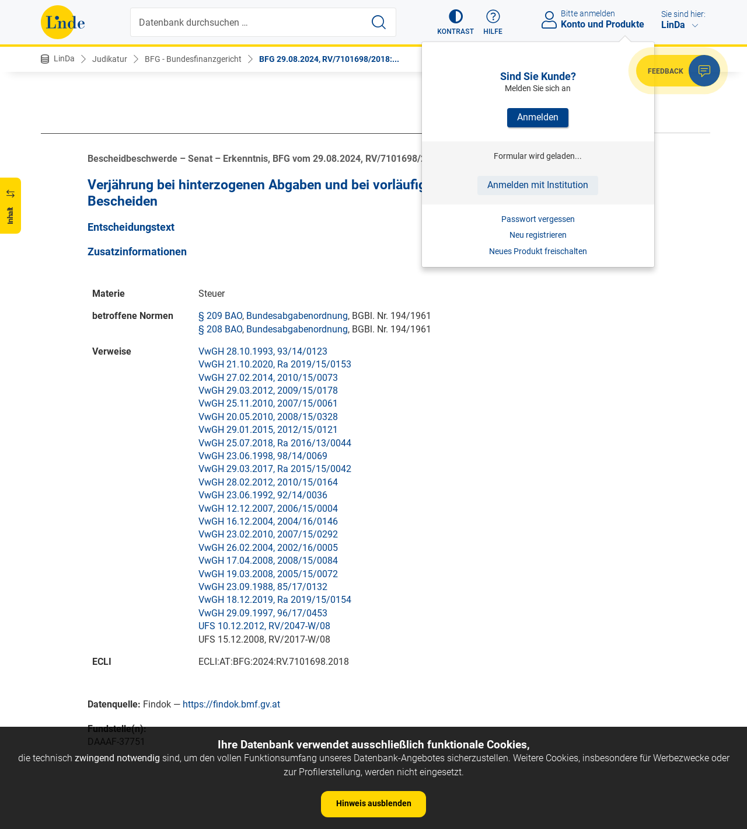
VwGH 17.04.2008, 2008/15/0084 (268, 560)
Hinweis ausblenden (373, 803)
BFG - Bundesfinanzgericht (193, 59)
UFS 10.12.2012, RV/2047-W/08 (264, 626)
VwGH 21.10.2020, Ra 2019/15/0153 (274, 364)
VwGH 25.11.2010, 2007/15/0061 (268, 403)
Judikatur (109, 59)
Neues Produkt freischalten (538, 251)
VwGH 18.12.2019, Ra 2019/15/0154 (274, 599)
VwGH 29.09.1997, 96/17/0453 (262, 613)
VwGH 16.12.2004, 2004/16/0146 (268, 521)
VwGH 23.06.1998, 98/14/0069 (262, 456)
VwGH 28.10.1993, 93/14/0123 (262, 351)
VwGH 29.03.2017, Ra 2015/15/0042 (274, 468)
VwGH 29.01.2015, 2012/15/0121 (268, 429)
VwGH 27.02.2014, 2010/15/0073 (268, 377)
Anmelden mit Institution (537, 184)
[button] (455, 22)
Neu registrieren (538, 235)
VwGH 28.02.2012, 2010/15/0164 (268, 482)
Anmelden (537, 117)
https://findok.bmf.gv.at (231, 704)
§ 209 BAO (220, 315)
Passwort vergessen (538, 219)
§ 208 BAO (220, 329)
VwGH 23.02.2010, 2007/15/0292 (268, 534)
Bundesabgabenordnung (297, 315)
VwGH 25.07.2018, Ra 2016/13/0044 (274, 443)
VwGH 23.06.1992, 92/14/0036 (262, 495)
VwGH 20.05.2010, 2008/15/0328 (268, 416)
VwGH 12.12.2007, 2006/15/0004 (268, 508)
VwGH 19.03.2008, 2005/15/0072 (268, 574)
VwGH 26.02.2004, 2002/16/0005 (268, 547)
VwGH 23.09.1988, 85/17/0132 (262, 586)
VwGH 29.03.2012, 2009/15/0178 (268, 390)
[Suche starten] (379, 22)
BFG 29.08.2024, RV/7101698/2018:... (329, 59)
